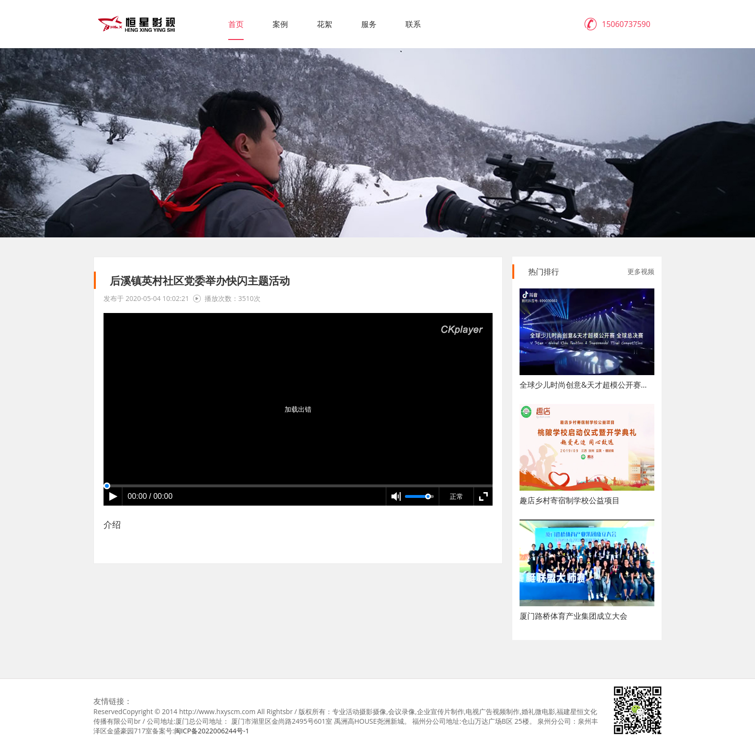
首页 (236, 24)
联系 (413, 24)
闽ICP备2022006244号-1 (211, 730)
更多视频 (640, 271)
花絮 (324, 24)
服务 (369, 24)
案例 (280, 24)
